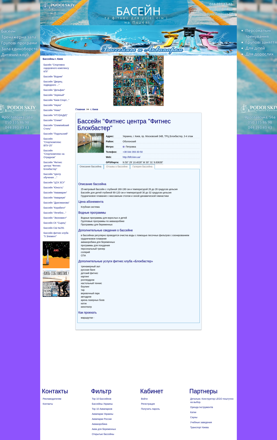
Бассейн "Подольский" (56, 133)
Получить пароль (150, 409)
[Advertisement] (138, 175)
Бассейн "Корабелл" (55, 207)
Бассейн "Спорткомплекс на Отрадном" (54, 154)
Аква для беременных (104, 429)
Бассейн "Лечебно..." (55, 212)
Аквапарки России (102, 419)
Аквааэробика (99, 424)
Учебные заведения (201, 422)
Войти (144, 398)
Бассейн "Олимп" (53, 120)
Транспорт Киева (199, 427)
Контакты (48, 403)
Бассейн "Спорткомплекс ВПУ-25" (52, 142)
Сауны (193, 417)
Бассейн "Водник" (53, 76)
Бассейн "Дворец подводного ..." (53, 83)
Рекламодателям (52, 398)
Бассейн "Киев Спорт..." (56, 100)
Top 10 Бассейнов (101, 398)
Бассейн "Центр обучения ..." (52, 176)
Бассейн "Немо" (52, 110)
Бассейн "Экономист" (55, 217)
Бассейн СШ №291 (54, 228)
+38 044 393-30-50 (133, 152)
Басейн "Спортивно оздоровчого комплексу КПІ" (56, 68)
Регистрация (148, 403)
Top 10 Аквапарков (102, 409)
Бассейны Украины (102, 403)
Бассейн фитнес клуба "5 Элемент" (56, 235)
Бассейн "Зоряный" (54, 95)
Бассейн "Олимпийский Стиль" (56, 127)
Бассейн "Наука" (53, 105)
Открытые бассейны (103, 434)
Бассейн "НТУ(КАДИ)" (56, 115)
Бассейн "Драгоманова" (56, 202)
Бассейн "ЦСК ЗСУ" (54, 182)
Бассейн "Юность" (54, 187)
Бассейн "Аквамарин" (55, 192)
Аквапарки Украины (102, 414)
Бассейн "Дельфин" (54, 90)
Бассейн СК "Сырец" (55, 223)
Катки (193, 412)
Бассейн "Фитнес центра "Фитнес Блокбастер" (53, 165)
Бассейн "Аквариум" (55, 197)
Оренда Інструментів (201, 407)
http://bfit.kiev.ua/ (131, 157)
